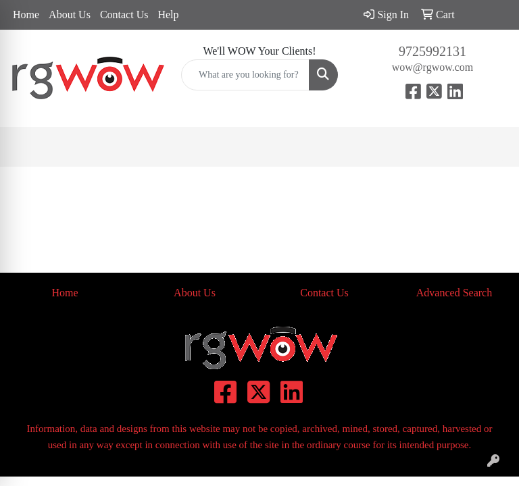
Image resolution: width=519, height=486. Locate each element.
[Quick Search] (245, 74)
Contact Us (124, 14)
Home (26, 14)
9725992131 (432, 51)
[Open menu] (491, 147)
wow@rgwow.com (433, 67)
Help (167, 14)
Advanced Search (454, 292)
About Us (70, 14)
